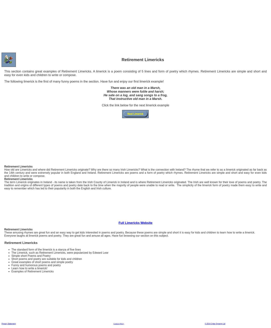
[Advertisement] (106, 26)
